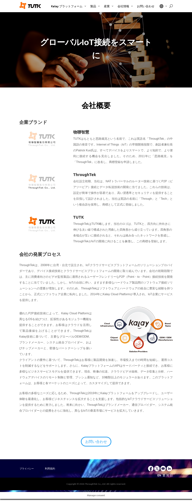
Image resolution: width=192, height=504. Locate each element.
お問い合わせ (96, 442)
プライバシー (27, 468)
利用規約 (50, 468)
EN (159, 475)
